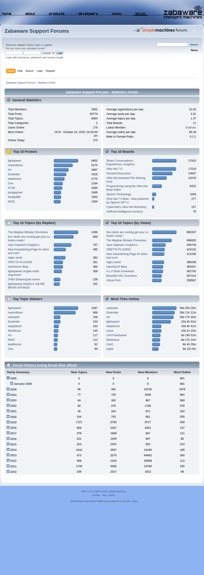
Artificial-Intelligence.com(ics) (124, 211)
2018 (13, 427)
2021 (13, 411)
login (37, 45)
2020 (13, 417)
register (48, 45)
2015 (13, 444)
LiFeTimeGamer (116, 335)
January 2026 (23, 383)
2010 (13, 472)
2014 (13, 450)
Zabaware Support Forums (37, 31)
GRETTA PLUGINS (20, 262)
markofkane (15, 165)
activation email (35, 48)
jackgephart (15, 192)
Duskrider (14, 174)
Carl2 (109, 344)
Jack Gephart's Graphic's (23, 245)
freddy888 (14, 197)
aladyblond (15, 326)
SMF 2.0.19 (87, 491)
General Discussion (118, 173)
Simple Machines (117, 491)
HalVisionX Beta (18, 266)
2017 (13, 433)
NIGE (11, 201)
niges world (15, 257)
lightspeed (14, 160)
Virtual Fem (113, 280)
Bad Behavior (77, 501)
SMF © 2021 (101, 491)
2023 (13, 400)
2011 (13, 466)
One (10, 183)
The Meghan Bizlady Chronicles (28, 232)
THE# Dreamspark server (24, 279)
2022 (13, 405)
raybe (109, 348)
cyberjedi (13, 317)
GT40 (11, 188)
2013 (13, 455)
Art (10, 169)
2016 (13, 439)
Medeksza (14, 330)
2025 (13, 389)
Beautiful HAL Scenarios (121, 275)
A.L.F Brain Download (120, 271)
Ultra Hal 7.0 (114, 168)
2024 (13, 395)
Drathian (190, 127)
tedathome (14, 178)
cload (109, 330)
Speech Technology (118, 194)
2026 (13, 378)
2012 (13, 460)
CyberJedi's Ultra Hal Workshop (126, 207)
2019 (13, 422)
